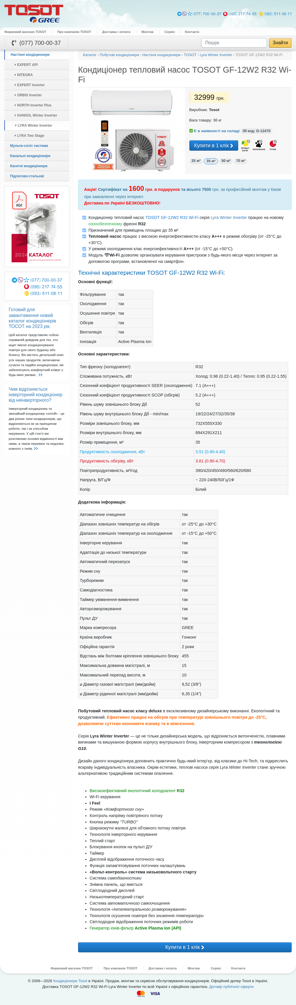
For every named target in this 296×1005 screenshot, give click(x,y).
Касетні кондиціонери (28, 166)
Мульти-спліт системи (29, 146)
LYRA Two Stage (29, 136)
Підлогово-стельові (27, 176)
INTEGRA (24, 75)
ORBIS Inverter (28, 95)
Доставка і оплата (116, 32)
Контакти (192, 32)
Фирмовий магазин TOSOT (25, 32)
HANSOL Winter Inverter (36, 115)
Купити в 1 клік (214, 146)
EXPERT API (26, 65)
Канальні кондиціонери (30, 156)
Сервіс (169, 32)
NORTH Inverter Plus (33, 105)
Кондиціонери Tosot (70, 981)
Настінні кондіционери (30, 55)
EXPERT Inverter (30, 85)
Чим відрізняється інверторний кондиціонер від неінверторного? (35, 395)
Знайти (280, 42)
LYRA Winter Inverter (33, 125)
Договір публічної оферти (231, 986)
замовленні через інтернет (117, 196)
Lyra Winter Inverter (229, 217)
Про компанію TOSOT (74, 32)
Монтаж (147, 32)
